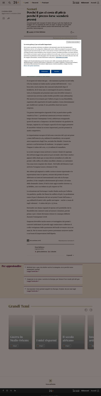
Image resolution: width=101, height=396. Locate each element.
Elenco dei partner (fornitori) (31, 65)
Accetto (56, 71)
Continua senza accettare (73, 42)
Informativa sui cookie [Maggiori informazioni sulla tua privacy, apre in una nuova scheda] (62, 57)
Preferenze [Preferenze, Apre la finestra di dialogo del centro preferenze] (45, 71)
